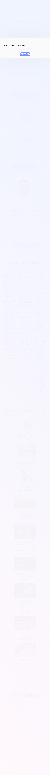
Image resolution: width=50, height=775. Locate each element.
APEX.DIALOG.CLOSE (45, 41)
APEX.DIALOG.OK (25, 54)
